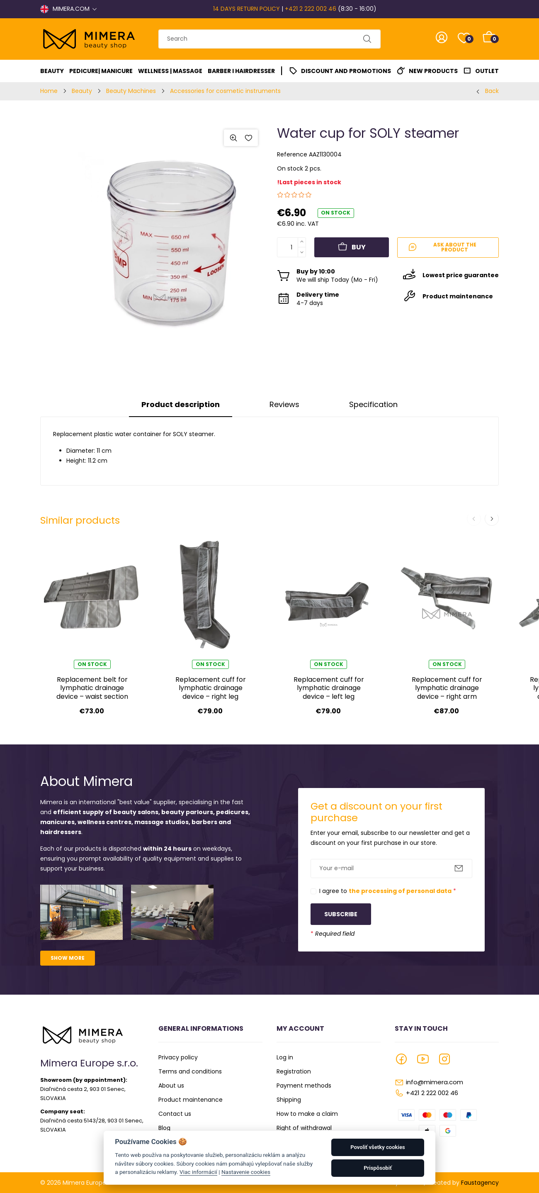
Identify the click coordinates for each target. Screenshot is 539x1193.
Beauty (52, 71)
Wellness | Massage (170, 71)
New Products (433, 71)
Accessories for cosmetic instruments (225, 91)
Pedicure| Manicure (101, 71)
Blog (164, 1128)
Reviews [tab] (284, 404)
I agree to (387, 891)
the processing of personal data (400, 891)
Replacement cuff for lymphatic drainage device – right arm (447, 688)
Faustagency (480, 1182)
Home (49, 91)
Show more (68, 957)
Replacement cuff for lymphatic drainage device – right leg (210, 688)
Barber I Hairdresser (241, 71)
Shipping (289, 1099)
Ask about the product (442, 247)
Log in (285, 1057)
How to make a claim (307, 1114)
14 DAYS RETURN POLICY (246, 9)
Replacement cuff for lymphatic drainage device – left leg (329, 688)
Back (492, 91)
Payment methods (304, 1085)
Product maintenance (190, 1099)
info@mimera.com (434, 1082)
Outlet (487, 71)
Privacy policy (178, 1057)
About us (171, 1085)
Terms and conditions (190, 1071)
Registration (294, 1071)
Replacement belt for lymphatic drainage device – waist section (92, 688)
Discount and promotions (346, 71)
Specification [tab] (373, 404)
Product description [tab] (180, 404)
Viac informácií (198, 1172)
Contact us (174, 1114)
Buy (351, 247)
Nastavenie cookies (245, 1172)
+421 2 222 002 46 (310, 9)
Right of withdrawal (304, 1128)
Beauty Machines (131, 91)
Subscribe (340, 914)
